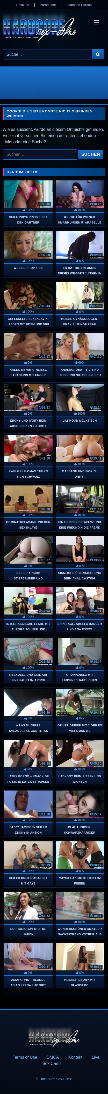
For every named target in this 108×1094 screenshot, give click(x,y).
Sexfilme (22, 5)
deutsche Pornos (79, 5)
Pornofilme (48, 5)
